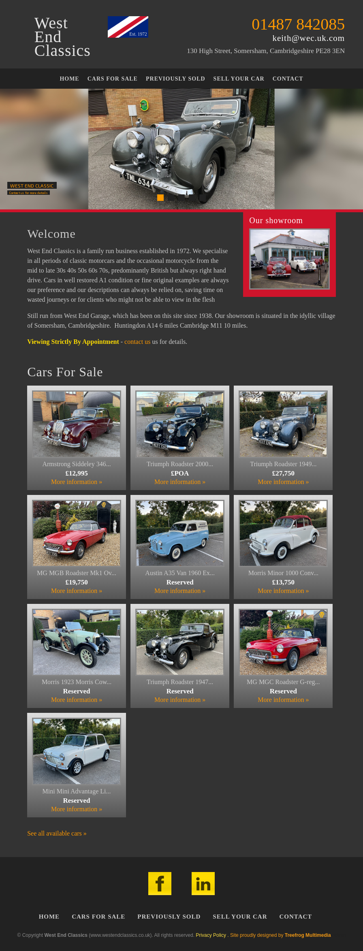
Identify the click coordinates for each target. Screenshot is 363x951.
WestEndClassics (62, 37)
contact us (137, 341)
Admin (339, 935)
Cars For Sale (113, 79)
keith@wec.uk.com (308, 38)
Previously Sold (175, 79)
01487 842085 (298, 24)
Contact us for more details (28, 193)
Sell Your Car (239, 79)
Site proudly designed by (280, 935)
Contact (288, 79)
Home (69, 79)
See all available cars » (57, 833)
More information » (76, 481)
